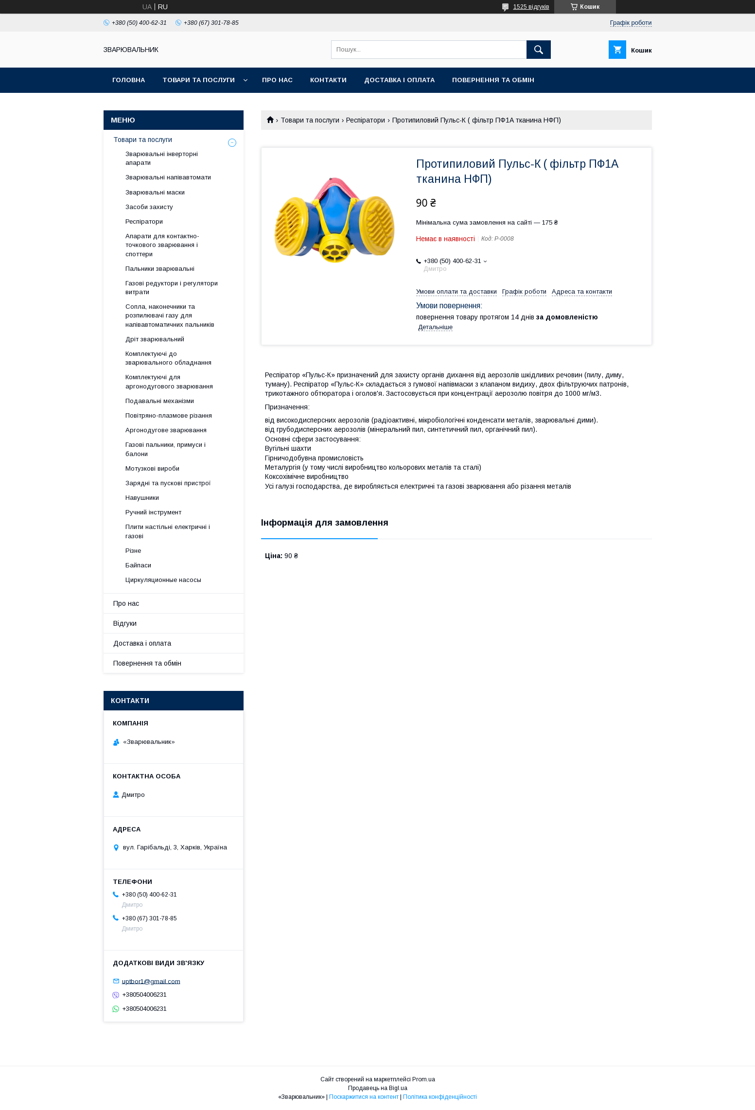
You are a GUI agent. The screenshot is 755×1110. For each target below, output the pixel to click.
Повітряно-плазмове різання (168, 415)
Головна (128, 80)
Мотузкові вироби (152, 468)
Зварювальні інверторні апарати (161, 158)
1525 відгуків (531, 6)
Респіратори (365, 120)
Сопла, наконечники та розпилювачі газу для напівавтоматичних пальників (169, 315)
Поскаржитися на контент (364, 1096)
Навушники (142, 497)
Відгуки (125, 623)
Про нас (277, 80)
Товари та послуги (198, 80)
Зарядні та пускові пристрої (168, 483)
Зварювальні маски (155, 192)
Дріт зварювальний (154, 339)
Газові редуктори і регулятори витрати (171, 288)
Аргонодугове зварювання (166, 430)
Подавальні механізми (159, 401)
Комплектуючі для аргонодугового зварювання (169, 381)
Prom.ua (423, 1079)
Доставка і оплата (399, 80)
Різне (133, 550)
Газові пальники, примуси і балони (165, 449)
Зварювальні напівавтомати (168, 177)
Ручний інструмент (153, 512)
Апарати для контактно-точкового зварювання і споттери (162, 244)
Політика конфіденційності (440, 1096)
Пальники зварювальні (159, 268)
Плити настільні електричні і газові (167, 531)
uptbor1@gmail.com (151, 981)
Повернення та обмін (493, 80)
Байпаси (138, 565)
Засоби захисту (149, 207)
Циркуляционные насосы (163, 579)
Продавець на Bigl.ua (377, 1088)
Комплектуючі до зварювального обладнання (168, 358)
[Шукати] (539, 49)
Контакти (328, 80)
